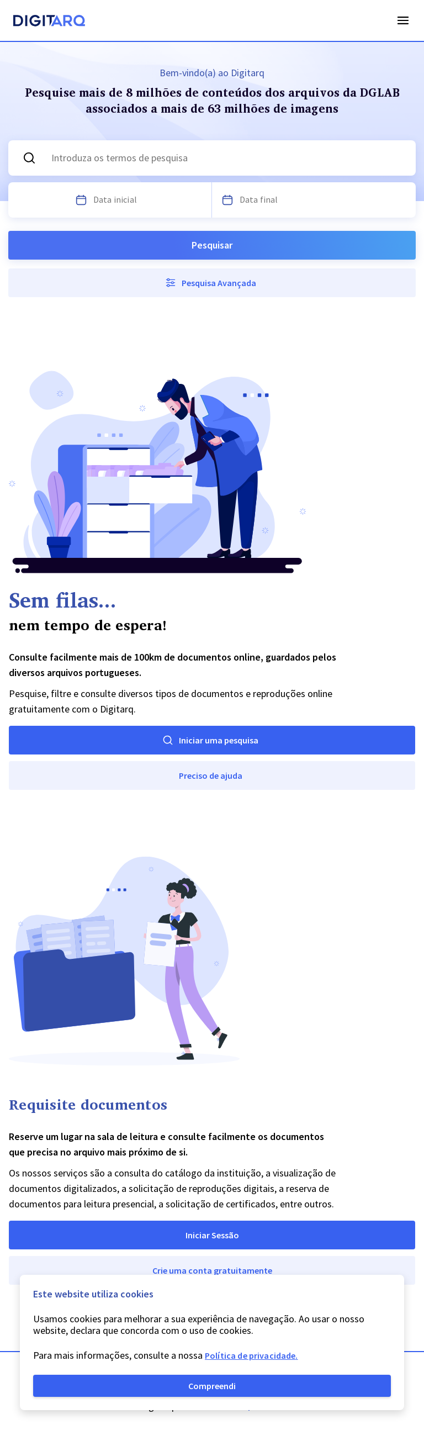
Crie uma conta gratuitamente (212, 1270)
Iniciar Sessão (212, 1235)
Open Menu (403, 20)
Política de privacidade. (251, 1355)
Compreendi (212, 1385)
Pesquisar (212, 245)
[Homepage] (49, 22)
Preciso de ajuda (210, 775)
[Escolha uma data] (81, 200)
